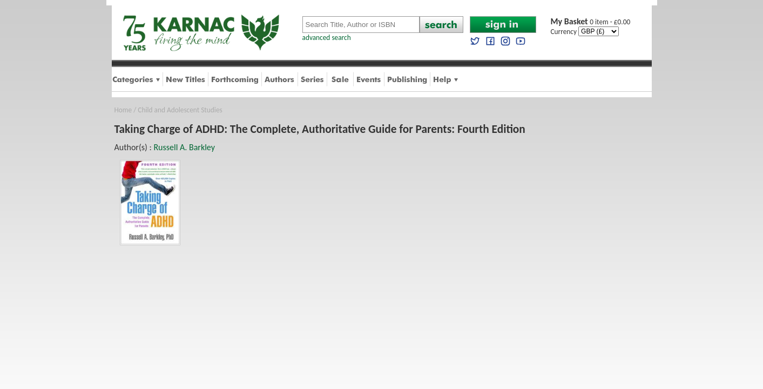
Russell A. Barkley (184, 147)
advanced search (326, 37)
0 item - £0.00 (591, 21)
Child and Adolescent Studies (180, 110)
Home (123, 110)
